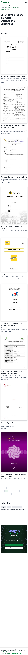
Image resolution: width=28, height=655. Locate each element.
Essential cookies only (6, 653)
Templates (9, 7)
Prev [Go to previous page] (9, 488)
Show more (4, 511)
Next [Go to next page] (3, 494)
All (5, 7)
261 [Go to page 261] (17, 491)
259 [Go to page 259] (10, 491)
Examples (15, 7)
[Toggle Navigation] (25, 2)
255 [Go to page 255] (20, 488)
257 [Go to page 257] (2, 491)
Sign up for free (14, 544)
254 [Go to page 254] (16, 488)
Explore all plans (14, 547)
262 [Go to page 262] (21, 491)
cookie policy (4, 651)
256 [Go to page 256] (24, 488)
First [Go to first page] (3, 488)
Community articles (5, 9)
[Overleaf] (5, 2)
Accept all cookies (16, 653)
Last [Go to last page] (8, 494)
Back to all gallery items (7, 5)
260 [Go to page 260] (14, 491)
